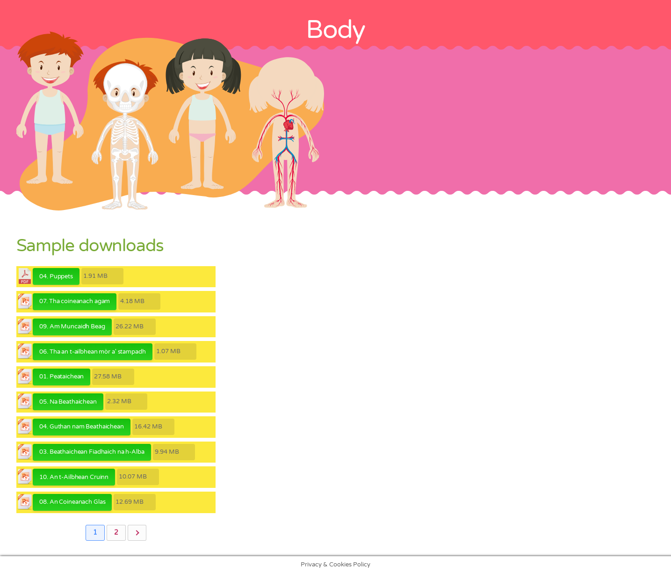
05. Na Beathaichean (68, 402)
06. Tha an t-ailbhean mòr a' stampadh (92, 351)
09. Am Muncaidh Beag (72, 326)
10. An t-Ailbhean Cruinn (73, 477)
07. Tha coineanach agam (74, 301)
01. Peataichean (61, 376)
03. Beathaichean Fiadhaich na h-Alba (91, 452)
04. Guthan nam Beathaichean (81, 426)
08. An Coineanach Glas (72, 502)
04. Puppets (56, 276)
